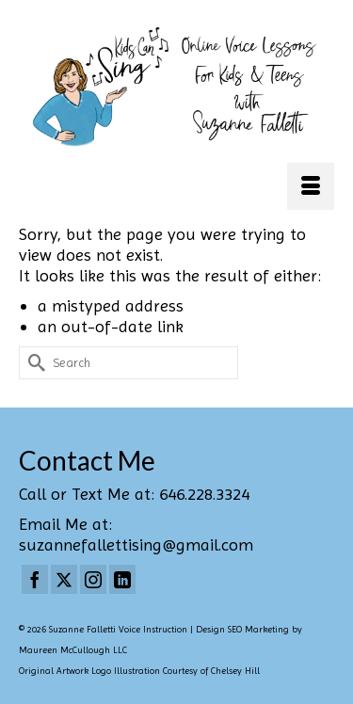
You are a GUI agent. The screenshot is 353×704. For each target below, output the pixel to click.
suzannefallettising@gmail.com (136, 544)
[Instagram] (93, 580)
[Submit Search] (33, 362)
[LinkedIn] (122, 580)
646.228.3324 (204, 494)
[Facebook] (35, 580)
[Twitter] (64, 580)
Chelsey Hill (235, 670)
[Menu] (310, 186)
